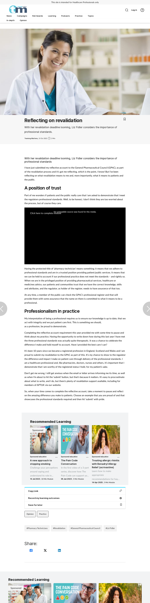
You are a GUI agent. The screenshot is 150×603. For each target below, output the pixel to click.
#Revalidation (59, 528)
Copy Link (75, 491)
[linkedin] (59, 551)
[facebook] (31, 551)
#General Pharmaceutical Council (85, 528)
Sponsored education (38, 457)
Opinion (30, 514)
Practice (42, 514)
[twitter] (46, 551)
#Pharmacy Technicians (37, 528)
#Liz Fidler (110, 528)
